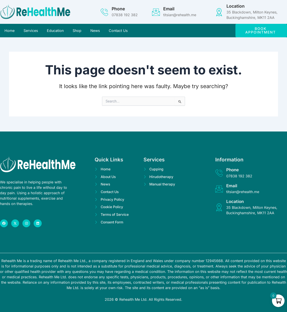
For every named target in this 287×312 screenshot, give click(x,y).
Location (235, 6)
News (95, 31)
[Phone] (104, 12)
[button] (261, 31)
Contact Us (118, 31)
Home (9, 31)
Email (168, 8)
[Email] (156, 12)
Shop (77, 31)
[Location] (219, 12)
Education (55, 31)
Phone (118, 8)
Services (31, 31)
